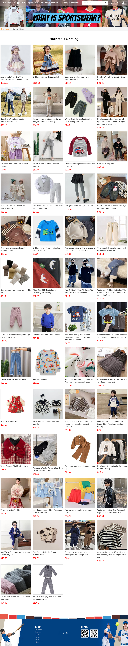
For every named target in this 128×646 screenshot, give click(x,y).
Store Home (6, 3)
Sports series (33, 3)
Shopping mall (19, 3)
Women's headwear (71, 3)
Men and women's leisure (50, 3)
